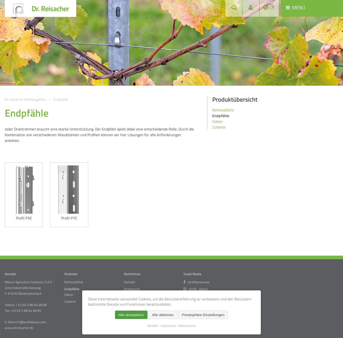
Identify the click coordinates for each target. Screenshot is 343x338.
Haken (217, 121)
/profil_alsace (195, 289)
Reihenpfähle (223, 110)
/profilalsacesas (196, 282)
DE (271, 7)
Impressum (132, 289)
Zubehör (219, 127)
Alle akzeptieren (131, 315)
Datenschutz (187, 325)
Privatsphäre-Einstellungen (203, 315)
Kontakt (129, 282)
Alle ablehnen (163, 315)
